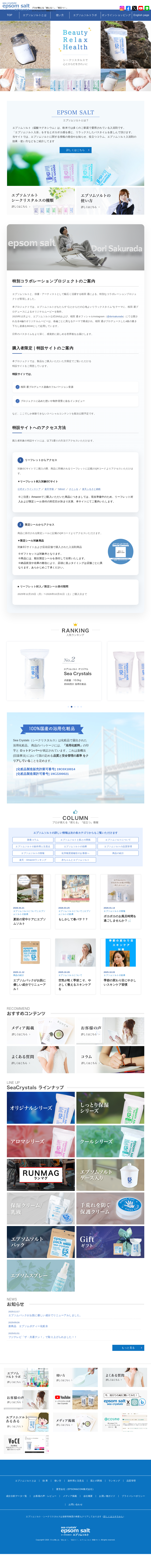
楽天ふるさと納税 (95, 497)
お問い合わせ (75, 1512)
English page (141, 23)
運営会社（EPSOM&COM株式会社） (75, 1497)
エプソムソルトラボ (85, 23)
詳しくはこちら (75, 158)
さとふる (77, 497)
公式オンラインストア (30, 497)
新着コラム (33, 847)
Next (145, 64)
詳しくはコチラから (113, 1524)
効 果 (45, 1488)
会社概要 (88, 1504)
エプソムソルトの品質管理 (118, 854)
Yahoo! (64, 497)
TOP (9, 23)
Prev (5, 64)
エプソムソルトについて (118, 847)
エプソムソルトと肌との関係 (75, 847)
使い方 (60, 23)
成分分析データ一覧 (16, 1504)
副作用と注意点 (76, 1488)
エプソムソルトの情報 (32, 861)
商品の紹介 (118, 861)
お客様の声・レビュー (45, 1504)
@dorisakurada (115, 324)
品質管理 (131, 1488)
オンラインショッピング (116, 23)
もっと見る (128, 1355)
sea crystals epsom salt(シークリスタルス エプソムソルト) (17, 9)
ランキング (114, 1488)
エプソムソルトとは (35, 23)
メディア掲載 (70, 1504)
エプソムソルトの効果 (75, 854)
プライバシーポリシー (133, 1504)
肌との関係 (96, 1488)
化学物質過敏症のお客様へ (75, 861)
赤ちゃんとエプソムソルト (75, 868)
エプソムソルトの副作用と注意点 (32, 854)
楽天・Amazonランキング (32, 868)
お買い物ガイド (107, 1504)
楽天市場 (51, 497)
